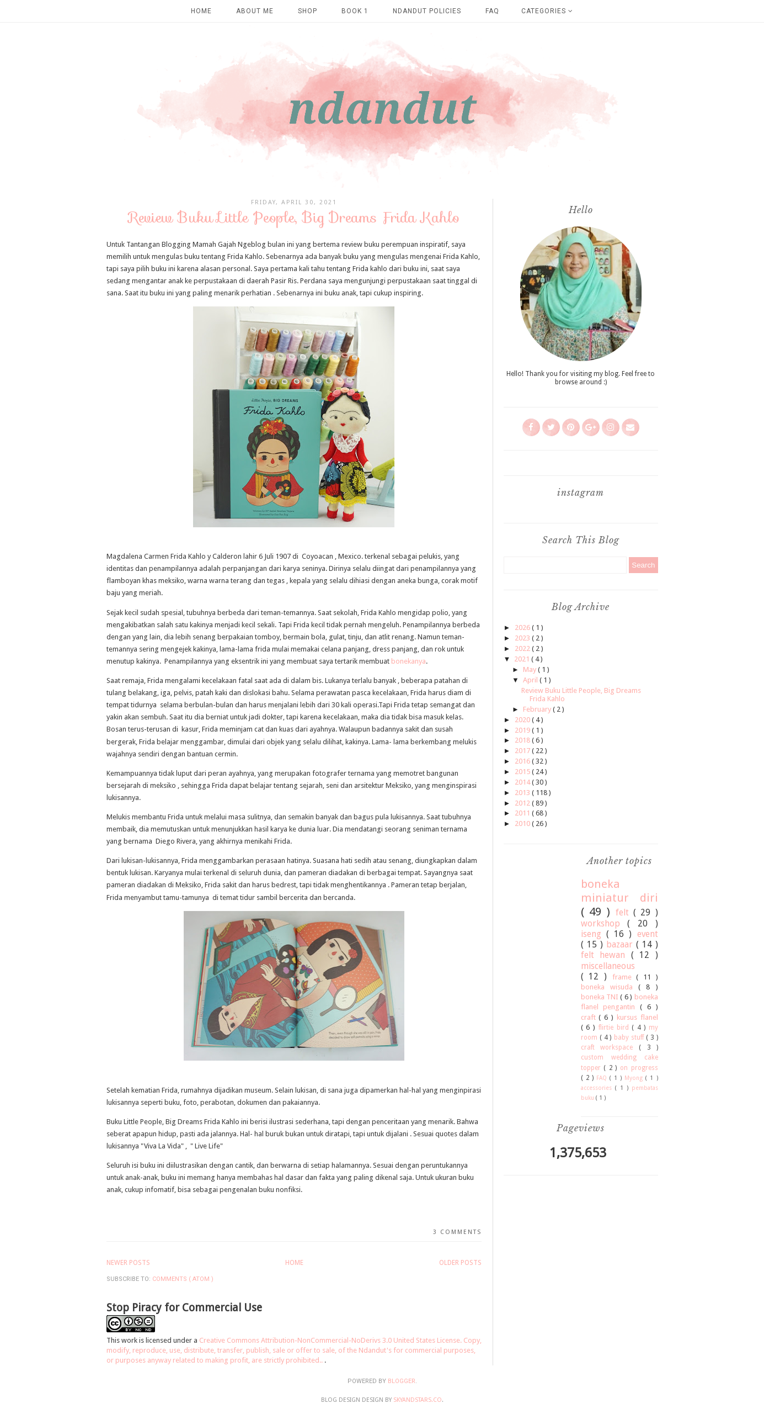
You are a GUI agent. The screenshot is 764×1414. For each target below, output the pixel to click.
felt (624, 912)
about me (255, 11)
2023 (523, 638)
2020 (523, 720)
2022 (523, 648)
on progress (639, 1068)
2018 (523, 740)
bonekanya (408, 661)
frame (624, 977)
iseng (593, 934)
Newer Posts (128, 1263)
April (531, 680)
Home (201, 11)
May (530, 669)
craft (590, 1017)
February (538, 709)
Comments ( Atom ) (182, 1279)
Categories (547, 11)
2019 (523, 730)
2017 (523, 750)
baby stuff (630, 1037)
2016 (523, 761)
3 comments (457, 1232)
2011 (523, 813)
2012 (523, 803)
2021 (522, 659)
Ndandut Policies (427, 11)
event (647, 934)
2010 (523, 823)
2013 (523, 792)
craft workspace (610, 1047)
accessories (598, 1087)
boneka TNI (601, 997)
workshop (604, 923)
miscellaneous (608, 966)
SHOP (307, 11)
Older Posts (460, 1263)
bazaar (621, 944)
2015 (523, 771)
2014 (523, 782)
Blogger (401, 1381)
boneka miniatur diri (619, 890)
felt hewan (606, 955)
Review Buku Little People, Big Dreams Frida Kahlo (294, 217)
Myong (634, 1077)
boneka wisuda (610, 987)
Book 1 (354, 11)
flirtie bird (615, 1027)
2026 (523, 627)
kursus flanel (637, 1017)
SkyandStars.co (417, 1400)
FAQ (492, 11)
